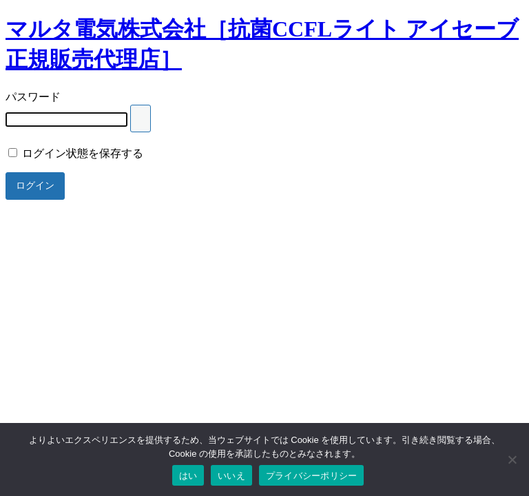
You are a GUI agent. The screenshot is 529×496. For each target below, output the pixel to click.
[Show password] (140, 118)
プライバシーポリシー (311, 476)
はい (188, 476)
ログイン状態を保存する (75, 153)
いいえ (231, 476)
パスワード (33, 97)
